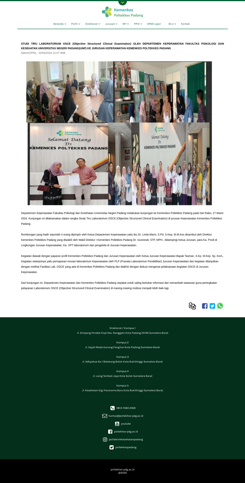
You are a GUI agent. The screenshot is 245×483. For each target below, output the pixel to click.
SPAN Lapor (154, 23)
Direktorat (91, 23)
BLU (171, 23)
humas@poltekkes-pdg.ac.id (122, 415)
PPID (137, 23)
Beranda (58, 23)
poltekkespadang (122, 447)
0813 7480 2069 (123, 408)
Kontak (185, 23)
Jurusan (110, 23)
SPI (124, 23)
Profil (74, 23)
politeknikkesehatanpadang (122, 439)
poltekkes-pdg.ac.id (122, 431)
